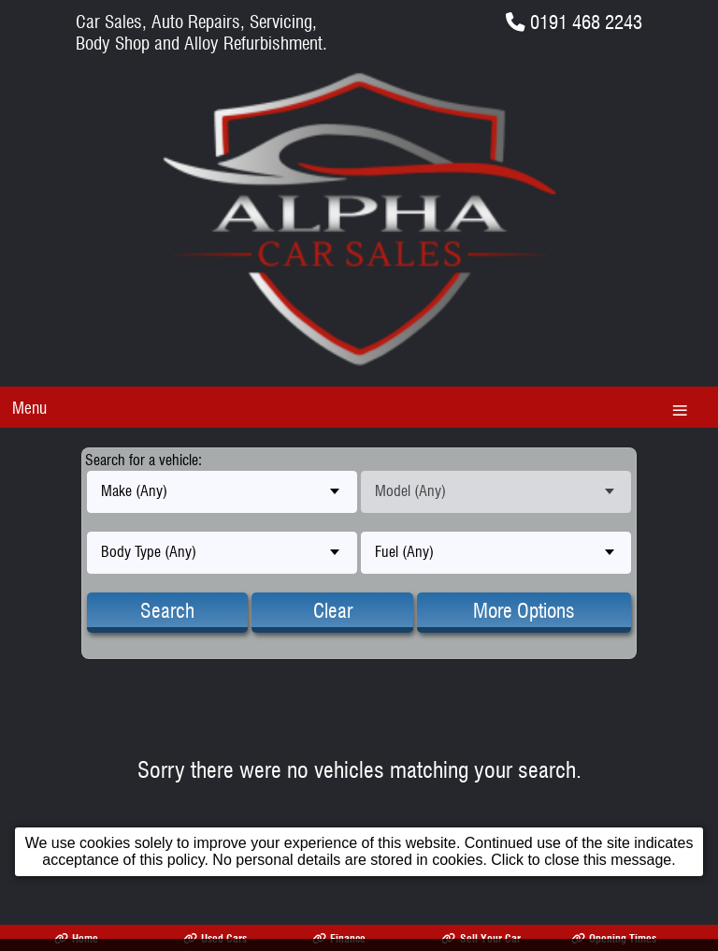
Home (76, 938)
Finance (339, 938)
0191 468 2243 (586, 22)
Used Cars (215, 938)
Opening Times (613, 938)
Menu (29, 407)
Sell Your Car (480, 938)
